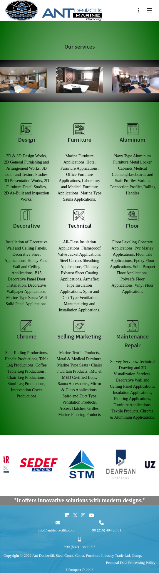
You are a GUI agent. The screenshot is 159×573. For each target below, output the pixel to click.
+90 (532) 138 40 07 (79, 546)
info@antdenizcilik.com (56, 530)
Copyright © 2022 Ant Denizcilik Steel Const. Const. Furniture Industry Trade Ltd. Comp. (73, 555)
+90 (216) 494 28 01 (105, 530)
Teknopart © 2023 (79, 569)
